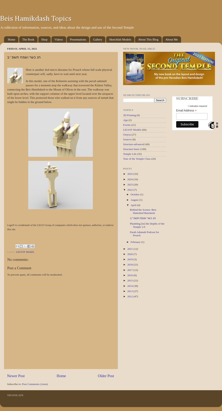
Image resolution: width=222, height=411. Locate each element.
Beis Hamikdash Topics (35, 18)
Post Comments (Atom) (35, 384)
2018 (130, 264)
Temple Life (129, 153)
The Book (28, 39)
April (134, 205)
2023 (130, 184)
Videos (58, 39)
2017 (130, 270)
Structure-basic (131, 149)
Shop (44, 39)
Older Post (106, 376)
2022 (130, 189)
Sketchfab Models (120, 39)
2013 (130, 291)
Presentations (78, 39)
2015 (130, 280)
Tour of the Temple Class (137, 158)
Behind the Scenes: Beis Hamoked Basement (143, 211)
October (135, 194)
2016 (130, 275)
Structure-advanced (133, 144)
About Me (171, 39)
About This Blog (148, 39)
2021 (130, 248)
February (136, 241)
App (125, 120)
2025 (130, 173)
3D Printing (129, 115)
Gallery (97, 39)
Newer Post (16, 376)
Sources (127, 139)
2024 (130, 179)
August (135, 199)
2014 (130, 285)
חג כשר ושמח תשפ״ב (143, 218)
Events (127, 124)
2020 (130, 254)
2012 (130, 296)
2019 (130, 259)
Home (11, 39)
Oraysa (127, 134)
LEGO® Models (25, 251)
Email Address (186, 110)
